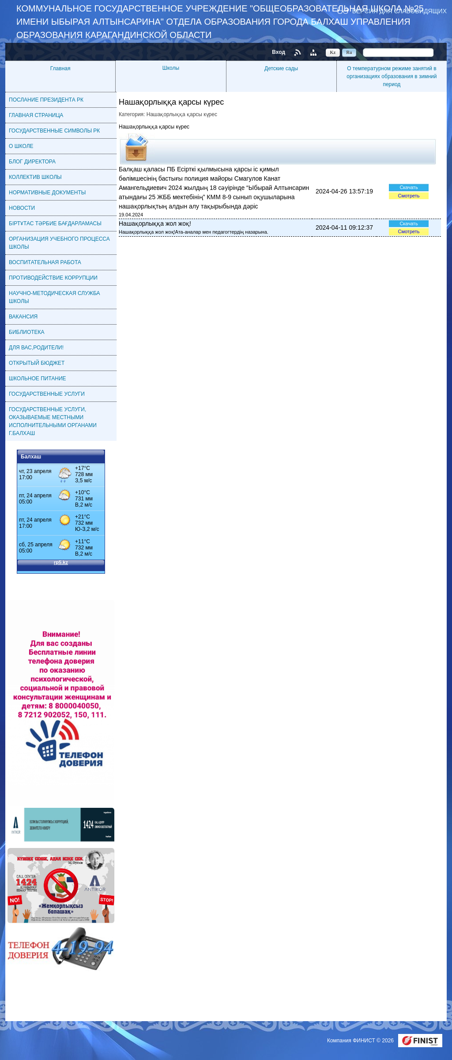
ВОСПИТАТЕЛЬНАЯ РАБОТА (45, 262)
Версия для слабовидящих (399, 11)
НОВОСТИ (22, 208)
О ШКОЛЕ (21, 146)
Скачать (408, 187)
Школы (170, 68)
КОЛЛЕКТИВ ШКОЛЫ (35, 177)
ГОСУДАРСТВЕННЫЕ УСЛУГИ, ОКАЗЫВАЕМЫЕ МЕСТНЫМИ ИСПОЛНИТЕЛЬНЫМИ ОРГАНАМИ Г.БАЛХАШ (53, 421)
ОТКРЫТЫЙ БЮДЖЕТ (36, 363)
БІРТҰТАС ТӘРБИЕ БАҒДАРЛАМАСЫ (55, 223)
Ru (349, 52)
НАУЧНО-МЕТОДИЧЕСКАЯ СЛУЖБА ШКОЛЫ (54, 297)
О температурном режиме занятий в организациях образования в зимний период (392, 76)
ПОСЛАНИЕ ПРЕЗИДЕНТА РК (46, 100)
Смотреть (408, 195)
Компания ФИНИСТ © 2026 (361, 1040)
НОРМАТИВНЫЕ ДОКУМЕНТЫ (47, 192)
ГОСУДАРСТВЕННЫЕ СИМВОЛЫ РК (54, 131)
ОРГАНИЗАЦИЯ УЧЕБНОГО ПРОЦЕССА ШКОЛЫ (59, 243)
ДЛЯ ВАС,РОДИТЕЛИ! (36, 347)
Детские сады (281, 68)
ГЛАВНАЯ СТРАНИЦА (36, 115)
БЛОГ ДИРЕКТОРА (32, 162)
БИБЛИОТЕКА (27, 332)
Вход (278, 52)
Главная (60, 68)
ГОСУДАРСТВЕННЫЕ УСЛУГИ (47, 394)
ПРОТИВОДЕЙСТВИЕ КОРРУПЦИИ (53, 278)
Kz (333, 52)
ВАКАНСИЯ (23, 317)
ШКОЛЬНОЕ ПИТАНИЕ (37, 378)
